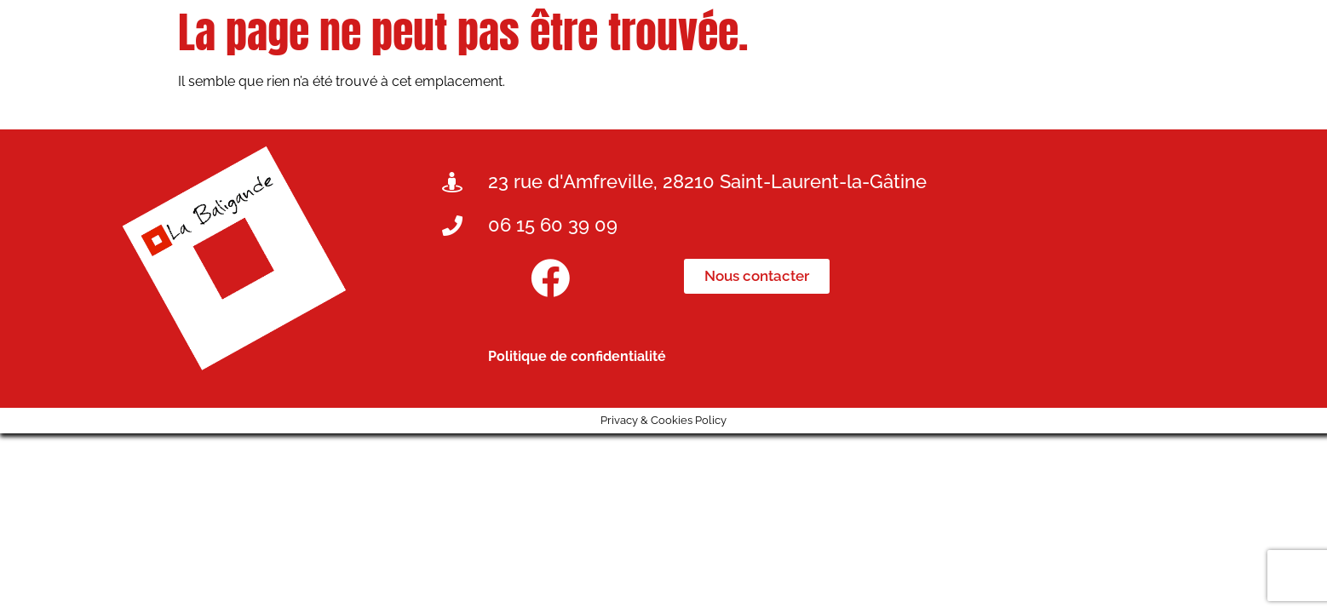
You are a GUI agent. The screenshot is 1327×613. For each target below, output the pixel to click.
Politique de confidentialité (577, 356)
